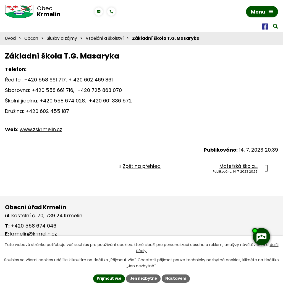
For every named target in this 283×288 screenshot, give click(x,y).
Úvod (10, 39)
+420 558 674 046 (33, 226)
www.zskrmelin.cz (41, 130)
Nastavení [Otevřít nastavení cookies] (178, 278)
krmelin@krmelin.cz (33, 234)
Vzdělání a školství (105, 39)
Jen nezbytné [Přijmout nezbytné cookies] (143, 278)
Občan (31, 39)
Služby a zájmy (62, 39)
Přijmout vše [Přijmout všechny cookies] (107, 278)
